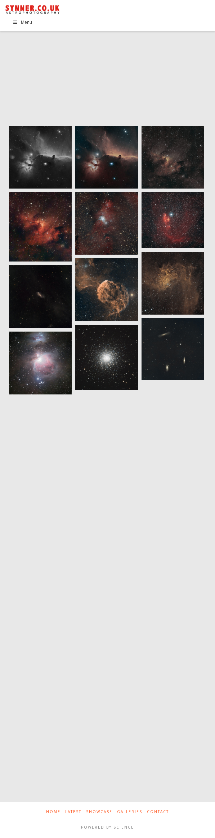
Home (53, 811)
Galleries (129, 811)
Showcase (99, 811)
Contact (158, 811)
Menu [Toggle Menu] (22, 22)
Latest (73, 811)
